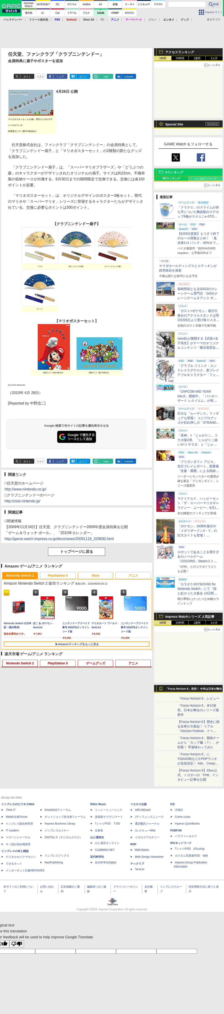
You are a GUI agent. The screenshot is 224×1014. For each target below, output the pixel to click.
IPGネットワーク (181, 843)
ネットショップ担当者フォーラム (65, 816)
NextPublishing (54, 862)
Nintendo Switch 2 (20, 575)
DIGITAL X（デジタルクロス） (63, 837)
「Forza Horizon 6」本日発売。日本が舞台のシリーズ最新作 (198, 710)
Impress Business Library (60, 823)
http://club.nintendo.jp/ (22, 501)
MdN (133, 844)
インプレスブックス (57, 855)
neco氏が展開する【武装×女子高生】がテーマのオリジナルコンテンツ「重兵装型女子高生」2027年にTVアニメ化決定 (198, 348)
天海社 (179, 810)
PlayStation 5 (58, 575)
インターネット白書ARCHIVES (25, 870)
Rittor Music (98, 804)
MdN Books (142, 850)
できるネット (14, 863)
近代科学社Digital (105, 862)
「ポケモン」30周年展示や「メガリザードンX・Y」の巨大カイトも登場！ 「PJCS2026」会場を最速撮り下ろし (197, 535)
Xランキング (174, 172)
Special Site (174, 124)
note (106, 76)
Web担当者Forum (16, 816)
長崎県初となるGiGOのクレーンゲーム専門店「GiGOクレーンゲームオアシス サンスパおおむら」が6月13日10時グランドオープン (197, 298)
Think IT (11, 810)
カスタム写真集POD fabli (191, 855)
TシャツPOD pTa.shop (190, 848)
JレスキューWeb (145, 830)
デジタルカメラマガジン (21, 856)
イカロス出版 (138, 804)
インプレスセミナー (57, 830)
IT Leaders (12, 830)
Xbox (95, 575)
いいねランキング (206, 178)
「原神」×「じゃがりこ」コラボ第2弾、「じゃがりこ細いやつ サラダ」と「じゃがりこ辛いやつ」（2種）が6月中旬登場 (198, 444)
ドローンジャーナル (18, 837)
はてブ (83, 76)
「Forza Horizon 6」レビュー (198, 698)
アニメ (133, 575)
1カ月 (214, 58)
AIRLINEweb (143, 810)
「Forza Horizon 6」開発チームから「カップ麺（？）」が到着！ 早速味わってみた (198, 742)
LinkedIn (129, 76)
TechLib (139, 869)
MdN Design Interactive (149, 856)
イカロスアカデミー (147, 837)
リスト (40, 76)
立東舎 (99, 830)
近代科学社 (97, 856)
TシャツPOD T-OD (107, 823)
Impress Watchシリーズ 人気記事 (189, 616)
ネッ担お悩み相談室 (18, 844)
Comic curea (182, 816)
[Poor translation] (16, 944)
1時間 (162, 58)
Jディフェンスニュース (149, 816)
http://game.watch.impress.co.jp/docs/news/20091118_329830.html (59, 539)
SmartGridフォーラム (58, 810)
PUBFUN (176, 830)
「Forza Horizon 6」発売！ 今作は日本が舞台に (193, 690)
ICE (172, 804)
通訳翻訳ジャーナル (147, 823)
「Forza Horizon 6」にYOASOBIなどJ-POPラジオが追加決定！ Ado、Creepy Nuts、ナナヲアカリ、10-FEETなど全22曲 (197, 763)
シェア (60, 76)
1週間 (197, 58)
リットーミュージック (108, 810)
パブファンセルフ (186, 836)
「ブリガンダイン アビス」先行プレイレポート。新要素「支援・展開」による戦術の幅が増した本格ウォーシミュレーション (198, 471)
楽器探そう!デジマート (109, 816)
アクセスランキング (179, 52)
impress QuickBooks (187, 823)
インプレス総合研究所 (19, 823)
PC (102, 19)
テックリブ (137, 863)
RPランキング (171, 178)
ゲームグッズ (95, 663)
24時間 (180, 58)
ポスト (27, 76)
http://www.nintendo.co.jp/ (25, 489)
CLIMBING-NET (105, 850)
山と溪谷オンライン (107, 843)
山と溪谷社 (97, 837)
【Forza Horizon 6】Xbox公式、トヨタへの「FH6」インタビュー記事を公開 (198, 775)
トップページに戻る (76, 552)
